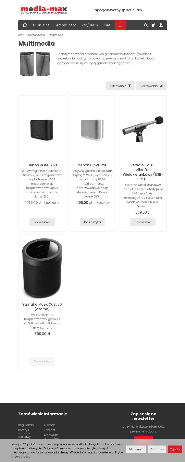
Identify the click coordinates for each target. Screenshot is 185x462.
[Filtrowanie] (120, 85)
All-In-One (41, 25)
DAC (107, 25)
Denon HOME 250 (42, 165)
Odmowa (157, 449)
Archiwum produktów (51, 436)
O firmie (50, 425)
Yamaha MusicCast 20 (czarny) (42, 307)
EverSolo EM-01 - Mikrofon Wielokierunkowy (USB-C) (143, 172)
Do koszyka (42, 222)
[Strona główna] (44, 9)
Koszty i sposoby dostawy (24, 433)
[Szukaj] (146, 25)
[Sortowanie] (151, 85)
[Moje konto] (161, 25)
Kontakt (49, 430)
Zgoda (175, 449)
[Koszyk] (153, 25)
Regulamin (26, 425)
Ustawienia (136, 449)
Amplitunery (66, 25)
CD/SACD (90, 25)
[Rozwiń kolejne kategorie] (120, 25)
